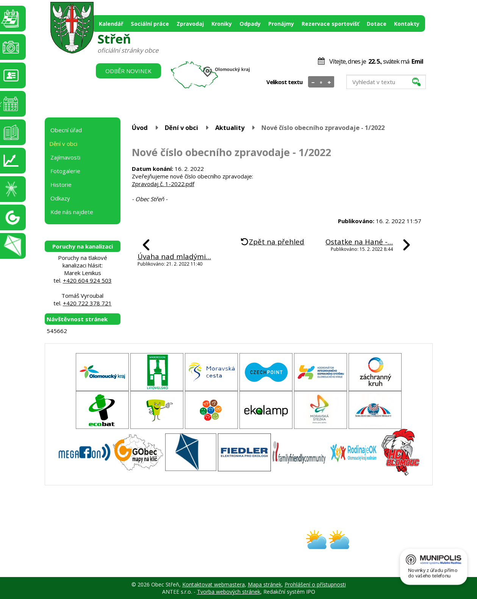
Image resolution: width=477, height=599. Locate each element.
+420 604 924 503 (87, 280)
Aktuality (229, 127)
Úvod (140, 127)
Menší (313, 82)
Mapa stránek (265, 584)
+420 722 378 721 (87, 303)
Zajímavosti (65, 157)
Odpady (250, 23)
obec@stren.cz (212, 546)
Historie (61, 184)
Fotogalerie (65, 171)
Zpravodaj (190, 23)
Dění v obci (181, 127)
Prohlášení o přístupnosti (315, 584)
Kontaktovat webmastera (213, 584)
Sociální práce (150, 23)
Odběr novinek (128, 71)
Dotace (376, 23)
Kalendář (111, 23)
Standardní (321, 82)
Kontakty (406, 23)
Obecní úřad (66, 130)
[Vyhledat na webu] (386, 82)
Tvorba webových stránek (228, 591)
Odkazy (60, 198)
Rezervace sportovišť (330, 23)
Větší (329, 82)
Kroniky (221, 23)
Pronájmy (281, 23)
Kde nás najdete (71, 212)
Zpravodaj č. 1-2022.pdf (163, 184)
